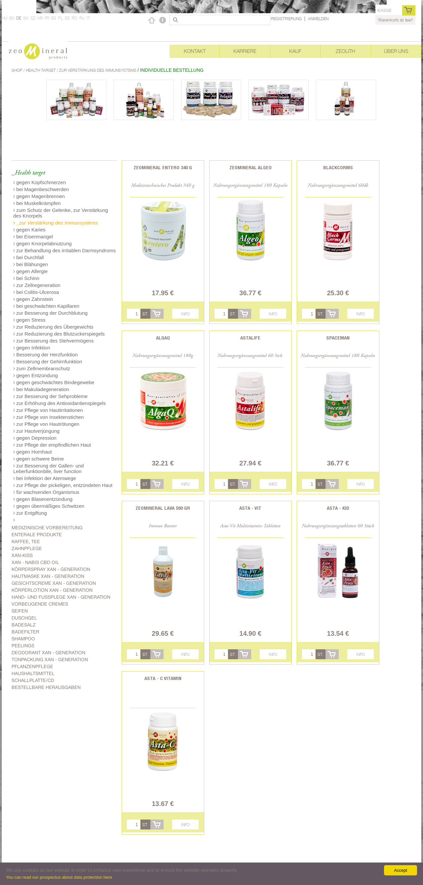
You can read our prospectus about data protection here (59, 877)
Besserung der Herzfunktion (45, 354)
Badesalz (24, 624)
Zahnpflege (27, 548)
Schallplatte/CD (33, 680)
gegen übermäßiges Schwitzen (48, 506)
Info (185, 313)
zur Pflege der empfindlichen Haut (52, 445)
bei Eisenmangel (33, 236)
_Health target (28, 173)
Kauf (295, 51)
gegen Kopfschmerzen (39, 182)
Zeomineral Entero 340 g (163, 167)
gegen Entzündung (35, 375)
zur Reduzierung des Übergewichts (53, 327)
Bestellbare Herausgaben (46, 687)
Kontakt (195, 51)
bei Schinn (26, 278)
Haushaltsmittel (33, 673)
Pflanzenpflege (32, 666)
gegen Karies (29, 229)
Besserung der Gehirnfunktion (47, 361)
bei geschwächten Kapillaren (46, 306)
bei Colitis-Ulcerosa (36, 292)
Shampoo (23, 638)
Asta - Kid (338, 508)
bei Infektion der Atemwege (44, 478)
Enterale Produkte (37, 534)
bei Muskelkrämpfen (36, 203)
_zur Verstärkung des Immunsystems (55, 222)
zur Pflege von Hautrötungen (46, 424)
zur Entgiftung (30, 513)
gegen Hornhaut (32, 452)
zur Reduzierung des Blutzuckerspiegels (59, 334)
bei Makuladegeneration (41, 389)
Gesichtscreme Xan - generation (54, 583)
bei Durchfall (28, 257)
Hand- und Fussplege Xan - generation (61, 597)
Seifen (20, 611)
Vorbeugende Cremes (40, 604)
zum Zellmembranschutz (41, 368)
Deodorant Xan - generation (48, 652)
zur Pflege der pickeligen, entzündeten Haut (62, 485)
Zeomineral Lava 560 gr (162, 508)
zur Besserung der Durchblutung (50, 313)
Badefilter (25, 631)
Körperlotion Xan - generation (52, 590)
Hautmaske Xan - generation (48, 576)
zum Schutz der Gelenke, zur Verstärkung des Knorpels (60, 213)
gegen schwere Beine (38, 459)
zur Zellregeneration (36, 285)
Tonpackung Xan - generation (50, 659)
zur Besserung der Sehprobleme (50, 396)
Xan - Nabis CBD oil (35, 562)
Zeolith (345, 51)
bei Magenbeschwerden (41, 189)
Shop (17, 70)
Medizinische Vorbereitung (47, 527)
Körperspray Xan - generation (51, 569)
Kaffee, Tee (26, 541)
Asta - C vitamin (162, 678)
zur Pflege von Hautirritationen (48, 410)
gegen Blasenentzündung (42, 499)
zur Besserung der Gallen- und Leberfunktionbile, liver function (48, 468)
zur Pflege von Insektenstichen (48, 417)
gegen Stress (29, 320)
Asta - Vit (250, 508)
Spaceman (338, 338)
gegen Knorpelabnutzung (42, 243)
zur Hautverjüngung (36, 431)
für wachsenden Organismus (46, 492)
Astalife (250, 338)
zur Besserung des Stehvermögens (53, 340)
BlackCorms (338, 167)
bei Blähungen (30, 264)
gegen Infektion (31, 347)
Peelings (23, 645)
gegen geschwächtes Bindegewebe (53, 382)
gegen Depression (35, 438)
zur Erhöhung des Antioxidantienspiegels (59, 403)
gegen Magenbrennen (39, 196)
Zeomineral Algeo (250, 167)
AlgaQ (163, 338)
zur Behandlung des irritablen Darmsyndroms (64, 250)
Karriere (244, 51)
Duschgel (24, 618)
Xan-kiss (22, 555)
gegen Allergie (30, 271)
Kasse (384, 10)
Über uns (396, 51)
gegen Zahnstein (33, 299)
